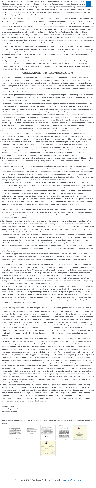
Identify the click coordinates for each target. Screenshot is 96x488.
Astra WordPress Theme (71, 480)
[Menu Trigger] (88, 4)
